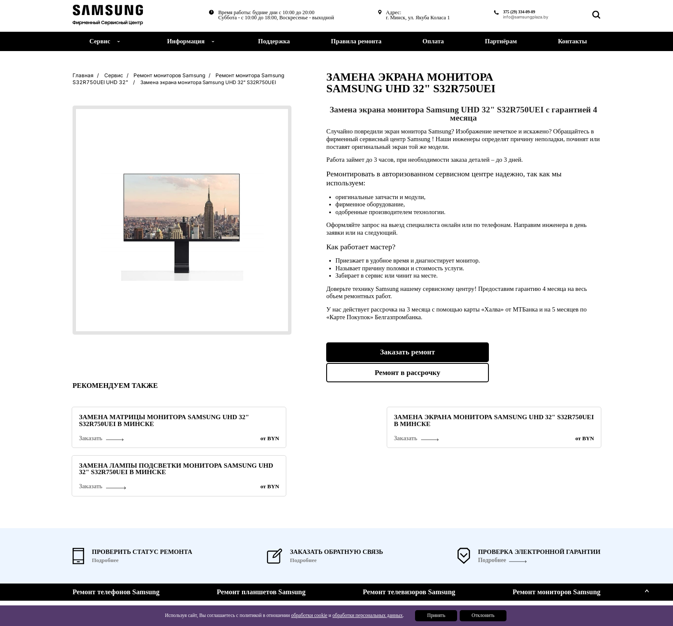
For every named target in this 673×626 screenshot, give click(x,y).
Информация (185, 41)
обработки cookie (307, 616)
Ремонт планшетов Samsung (261, 542)
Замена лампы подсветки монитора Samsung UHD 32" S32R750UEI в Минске (533, 420)
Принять (434, 616)
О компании (484, 576)
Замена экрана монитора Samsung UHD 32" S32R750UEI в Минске (332, 420)
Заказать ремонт (391, 352)
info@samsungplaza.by (521, 17)
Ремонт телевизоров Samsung (409, 542)
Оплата (433, 41)
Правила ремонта (356, 41)
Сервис (477, 567)
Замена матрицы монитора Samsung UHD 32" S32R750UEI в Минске (131, 420)
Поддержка (274, 41)
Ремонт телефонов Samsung (116, 542)
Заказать (91, 442)
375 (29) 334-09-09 (512, 12)
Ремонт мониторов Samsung (556, 542)
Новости (479, 584)
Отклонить (483, 616)
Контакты (572, 41)
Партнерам (482, 601)
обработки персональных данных (365, 616)
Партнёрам (501, 41)
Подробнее (491, 510)
